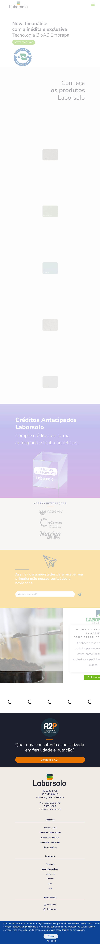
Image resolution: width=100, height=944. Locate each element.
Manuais (50, 879)
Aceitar (51, 936)
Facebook (50, 904)
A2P (50, 883)
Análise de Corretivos (50, 837)
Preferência (51, 941)
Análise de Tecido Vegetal (50, 832)
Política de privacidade (73, 930)
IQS (50, 888)
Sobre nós (50, 864)
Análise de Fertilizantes (50, 842)
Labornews (50, 874)
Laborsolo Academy (50, 869)
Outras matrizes (50, 847)
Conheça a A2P (50, 760)
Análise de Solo (50, 828)
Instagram (50, 909)
